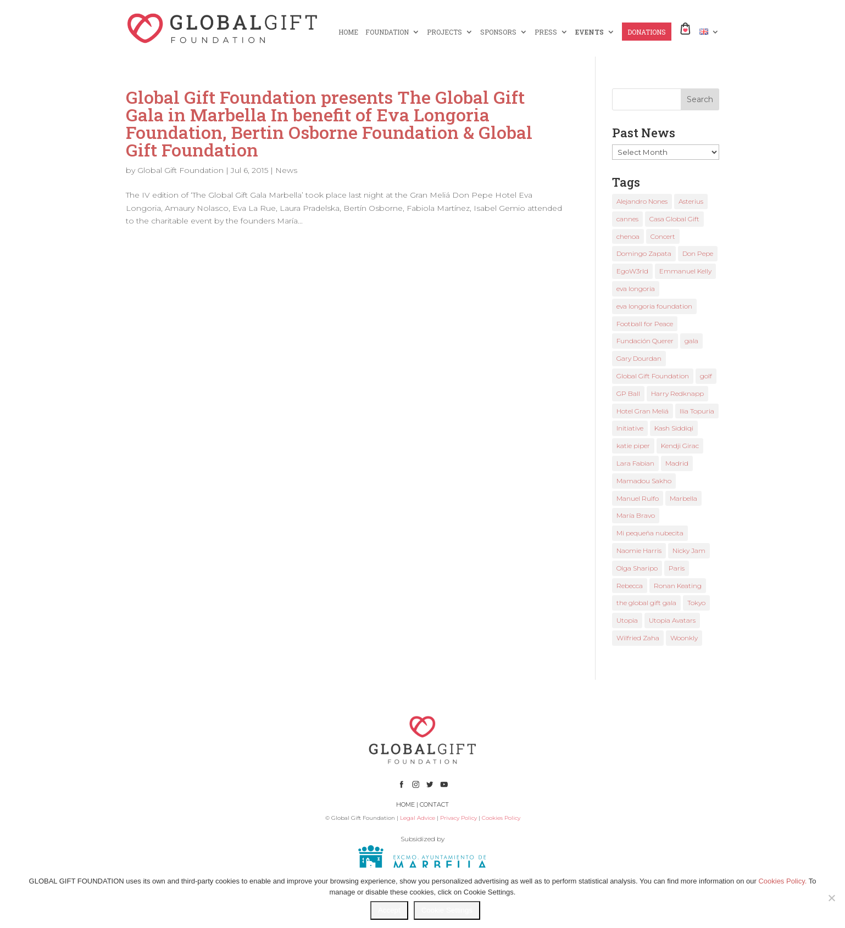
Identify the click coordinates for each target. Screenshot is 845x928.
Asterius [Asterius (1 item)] (691, 201)
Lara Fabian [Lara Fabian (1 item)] (635, 463)
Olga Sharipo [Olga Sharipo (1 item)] (637, 568)
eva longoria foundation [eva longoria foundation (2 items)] (654, 306)
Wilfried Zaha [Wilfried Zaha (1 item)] (637, 638)
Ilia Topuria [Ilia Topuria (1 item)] (697, 411)
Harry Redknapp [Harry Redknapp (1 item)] (677, 393)
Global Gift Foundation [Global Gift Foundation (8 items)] (652, 376)
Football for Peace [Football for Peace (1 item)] (644, 324)
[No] (831, 897)
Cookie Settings (446, 910)
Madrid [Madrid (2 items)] (676, 463)
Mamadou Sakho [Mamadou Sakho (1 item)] (643, 481)
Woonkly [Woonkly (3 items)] (684, 638)
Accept (389, 910)
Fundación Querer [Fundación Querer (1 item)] (645, 341)
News (286, 170)
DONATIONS (646, 32)
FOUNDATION (387, 32)
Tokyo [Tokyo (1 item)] (696, 603)
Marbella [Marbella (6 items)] (683, 498)
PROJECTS (444, 32)
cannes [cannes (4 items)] (627, 219)
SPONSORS (498, 32)
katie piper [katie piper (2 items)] (633, 445)
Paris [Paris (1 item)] (677, 568)
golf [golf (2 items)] (706, 376)
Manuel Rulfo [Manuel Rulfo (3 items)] (637, 498)
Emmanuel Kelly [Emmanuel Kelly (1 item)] (685, 271)
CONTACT (434, 804)
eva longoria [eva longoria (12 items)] (635, 288)
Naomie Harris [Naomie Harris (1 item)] (638, 550)
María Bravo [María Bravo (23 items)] (635, 515)
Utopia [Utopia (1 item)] (627, 620)
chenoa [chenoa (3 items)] (628, 236)
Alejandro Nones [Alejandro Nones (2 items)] (642, 201)
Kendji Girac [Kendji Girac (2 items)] (680, 445)
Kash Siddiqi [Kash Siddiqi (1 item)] (673, 428)
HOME (348, 32)
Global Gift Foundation (180, 170)
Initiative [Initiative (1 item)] (629, 428)
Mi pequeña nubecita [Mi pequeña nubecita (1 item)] (649, 533)
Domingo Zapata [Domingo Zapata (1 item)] (643, 253)
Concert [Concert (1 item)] (663, 236)
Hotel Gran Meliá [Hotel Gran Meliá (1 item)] (642, 411)
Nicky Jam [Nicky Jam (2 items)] (688, 550)
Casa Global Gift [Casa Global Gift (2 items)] (674, 219)
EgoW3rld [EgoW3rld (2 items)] (632, 271)
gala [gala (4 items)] (691, 341)
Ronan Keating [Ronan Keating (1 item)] (678, 586)
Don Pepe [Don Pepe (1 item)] (697, 253)
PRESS (546, 32)
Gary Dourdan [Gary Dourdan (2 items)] (638, 358)
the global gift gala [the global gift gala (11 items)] (646, 603)
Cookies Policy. (782, 881)
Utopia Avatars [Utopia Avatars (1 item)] (672, 620)
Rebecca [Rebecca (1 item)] (629, 586)
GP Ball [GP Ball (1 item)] (628, 393)
